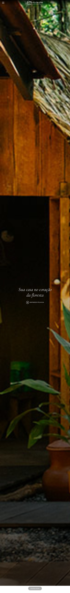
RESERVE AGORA (35, 588)
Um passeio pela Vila (35, 302)
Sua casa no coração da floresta (35, 292)
